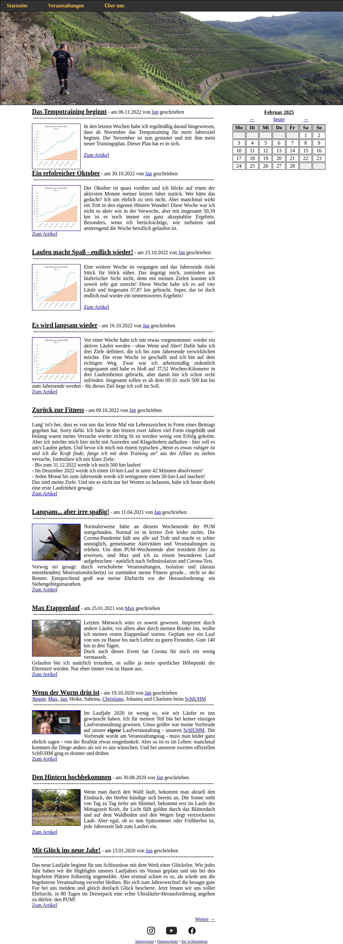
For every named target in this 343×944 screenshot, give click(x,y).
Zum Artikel (96, 155)
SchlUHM (195, 699)
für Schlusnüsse (194, 941)
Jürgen (38, 699)
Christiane (113, 699)
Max (129, 608)
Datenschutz (167, 941)
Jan (155, 112)
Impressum (144, 941)
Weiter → (205, 919)
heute (279, 119)
